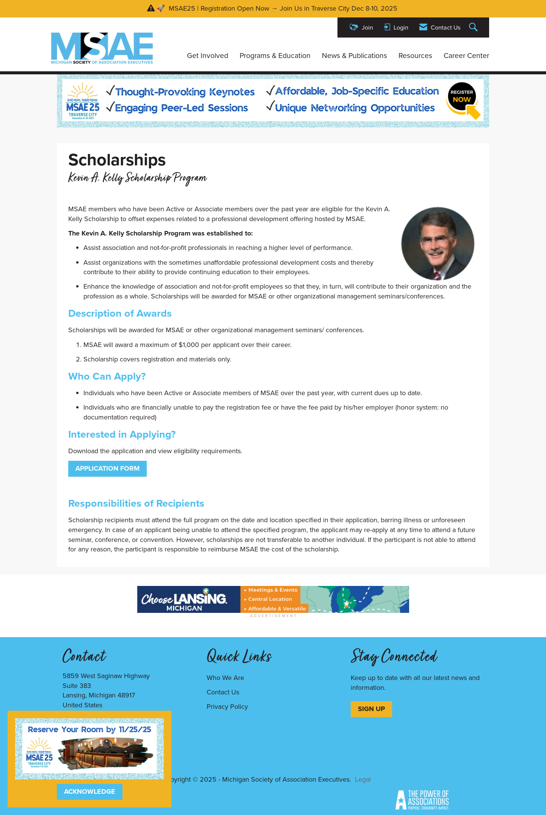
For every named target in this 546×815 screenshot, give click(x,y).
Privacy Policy (227, 706)
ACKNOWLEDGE (89, 791)
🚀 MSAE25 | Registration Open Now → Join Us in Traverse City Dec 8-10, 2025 (278, 8)
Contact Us (223, 692)
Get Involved (207, 55)
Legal (363, 779)
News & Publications (354, 55)
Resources (415, 55)
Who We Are (225, 678)
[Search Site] (474, 27)
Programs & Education (275, 55)
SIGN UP (371, 709)
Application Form (107, 468)
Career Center (466, 55)
